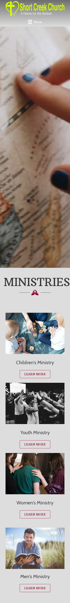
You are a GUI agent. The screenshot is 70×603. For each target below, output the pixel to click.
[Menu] (35, 22)
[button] (35, 374)
